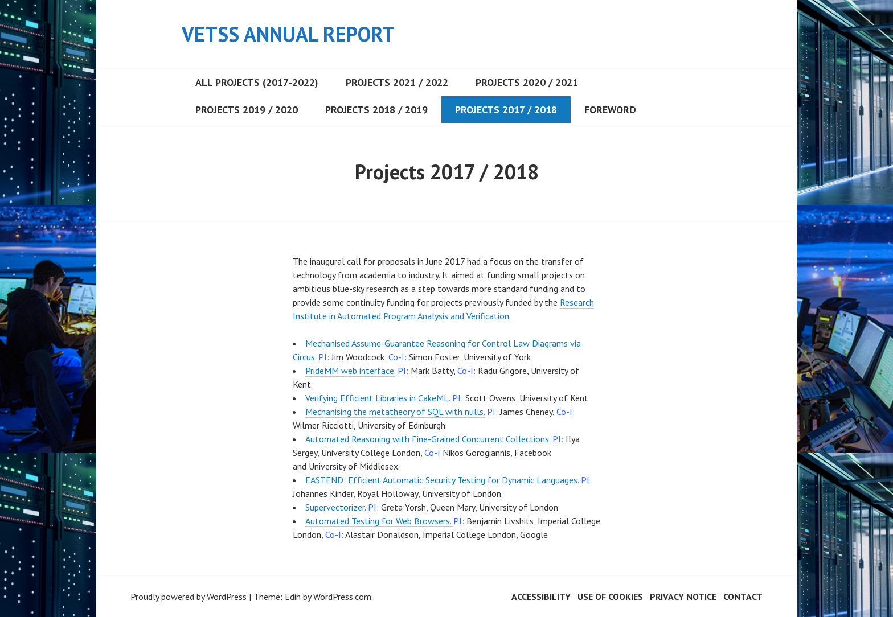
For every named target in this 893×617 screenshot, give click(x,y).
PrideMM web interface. (350, 370)
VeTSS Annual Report (288, 33)
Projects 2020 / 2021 (527, 82)
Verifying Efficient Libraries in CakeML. (377, 398)
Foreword (610, 109)
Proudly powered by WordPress (188, 596)
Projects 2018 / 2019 (376, 109)
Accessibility (541, 596)
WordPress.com (342, 596)
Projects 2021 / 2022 (397, 82)
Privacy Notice (683, 596)
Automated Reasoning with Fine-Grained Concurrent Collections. (428, 439)
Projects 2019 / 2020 (246, 109)
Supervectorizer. (335, 507)
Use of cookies (610, 596)
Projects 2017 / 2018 (506, 109)
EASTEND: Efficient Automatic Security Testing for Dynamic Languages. (443, 480)
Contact (743, 596)
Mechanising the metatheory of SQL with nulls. (395, 411)
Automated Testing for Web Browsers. (379, 520)
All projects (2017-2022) (256, 82)
